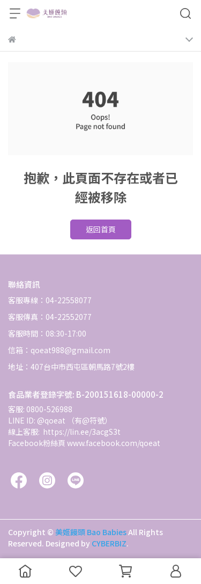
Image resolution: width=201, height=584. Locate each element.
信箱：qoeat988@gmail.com (59, 350)
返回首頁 (101, 229)
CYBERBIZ (109, 543)
